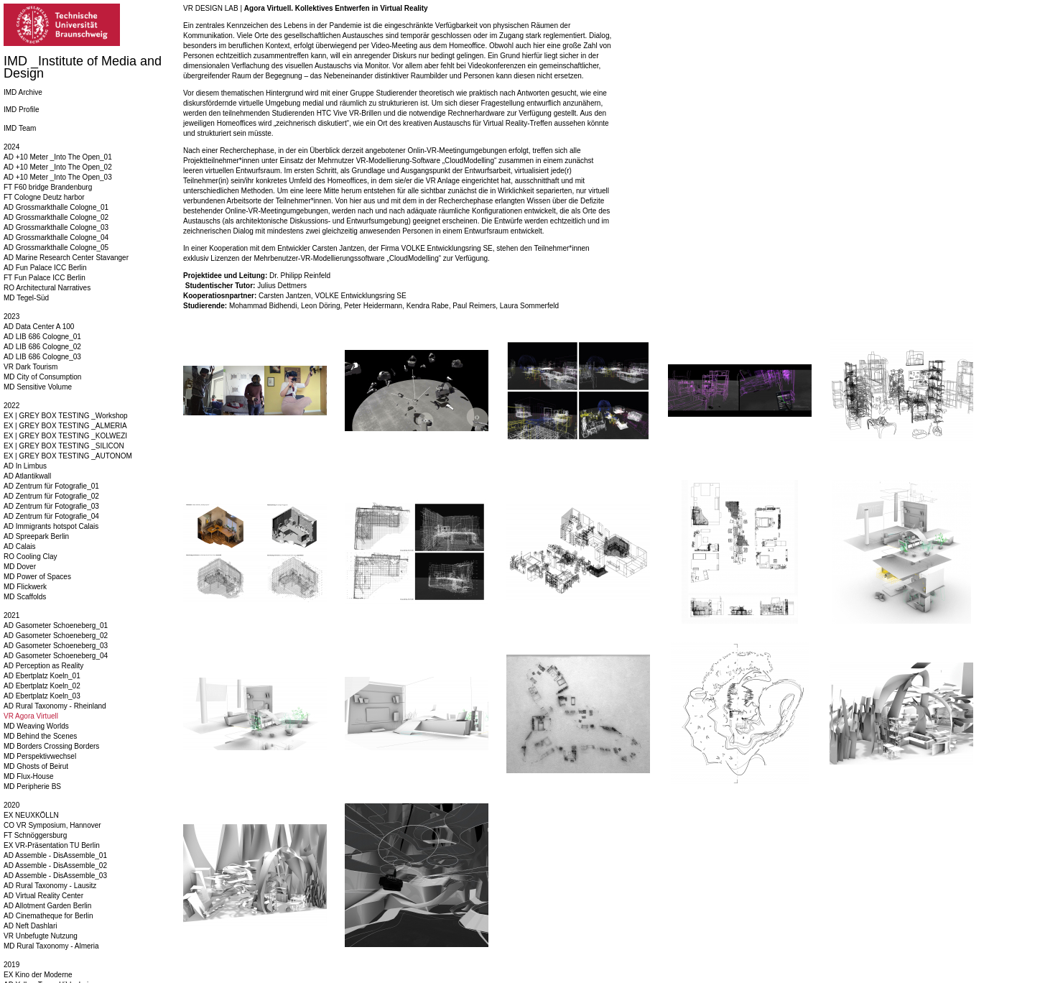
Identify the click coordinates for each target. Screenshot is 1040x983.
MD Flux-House (28, 776)
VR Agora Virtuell (31, 716)
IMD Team (20, 128)
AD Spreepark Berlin (36, 536)
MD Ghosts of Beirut (36, 766)
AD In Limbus (25, 466)
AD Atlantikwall (27, 476)
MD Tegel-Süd (26, 298)
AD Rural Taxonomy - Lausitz (50, 886)
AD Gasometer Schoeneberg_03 (56, 646)
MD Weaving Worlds (36, 726)
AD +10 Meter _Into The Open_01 (58, 157)
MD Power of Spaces (37, 577)
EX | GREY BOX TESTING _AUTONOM (68, 456)
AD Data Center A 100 (39, 327)
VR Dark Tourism (30, 367)
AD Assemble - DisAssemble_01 (55, 855)
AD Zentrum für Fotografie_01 (51, 486)
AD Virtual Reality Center (43, 896)
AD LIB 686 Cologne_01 (42, 337)
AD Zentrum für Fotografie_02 (51, 496)
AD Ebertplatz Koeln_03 (42, 696)
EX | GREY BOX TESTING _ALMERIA (65, 426)
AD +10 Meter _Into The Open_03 (58, 177)
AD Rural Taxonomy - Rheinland (55, 706)
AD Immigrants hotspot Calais (51, 526)
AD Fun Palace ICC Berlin (45, 268)
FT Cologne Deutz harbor (44, 197)
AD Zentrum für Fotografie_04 (51, 516)
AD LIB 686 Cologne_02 (42, 347)
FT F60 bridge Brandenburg (48, 187)
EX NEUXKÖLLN (31, 815)
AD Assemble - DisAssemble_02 (55, 865)
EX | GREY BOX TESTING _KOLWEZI (65, 436)
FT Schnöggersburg (35, 835)
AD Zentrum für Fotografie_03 (51, 506)
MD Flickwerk (25, 587)
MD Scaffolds (25, 597)
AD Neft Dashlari (30, 926)
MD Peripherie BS (32, 786)
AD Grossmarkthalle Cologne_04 (56, 237)
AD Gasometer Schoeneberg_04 (56, 656)
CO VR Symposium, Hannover (52, 825)
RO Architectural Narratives (47, 288)
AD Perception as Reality (43, 666)
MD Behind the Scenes (40, 736)
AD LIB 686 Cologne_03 (42, 357)
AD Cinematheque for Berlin (48, 916)
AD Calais (19, 546)
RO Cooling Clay (30, 556)
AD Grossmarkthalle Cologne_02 (56, 217)
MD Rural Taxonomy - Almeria (51, 946)
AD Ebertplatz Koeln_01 (42, 676)
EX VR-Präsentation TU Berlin (52, 845)
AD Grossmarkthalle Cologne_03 (56, 227)
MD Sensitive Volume (38, 387)
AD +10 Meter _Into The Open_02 (58, 167)
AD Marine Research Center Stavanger (66, 258)
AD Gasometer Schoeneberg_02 (56, 636)
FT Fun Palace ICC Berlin (44, 278)
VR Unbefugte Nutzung (41, 936)
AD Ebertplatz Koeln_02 (42, 686)
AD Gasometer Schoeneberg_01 (56, 625)
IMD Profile (21, 110)
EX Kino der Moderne (38, 975)
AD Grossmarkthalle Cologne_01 (56, 207)
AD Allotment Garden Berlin (47, 906)
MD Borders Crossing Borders (51, 746)
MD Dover (20, 567)
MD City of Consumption (42, 377)
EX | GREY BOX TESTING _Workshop (66, 416)
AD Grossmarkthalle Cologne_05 (56, 247)
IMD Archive (23, 92)
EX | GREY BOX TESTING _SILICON (64, 446)
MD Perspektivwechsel (40, 756)
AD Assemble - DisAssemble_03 (55, 876)
